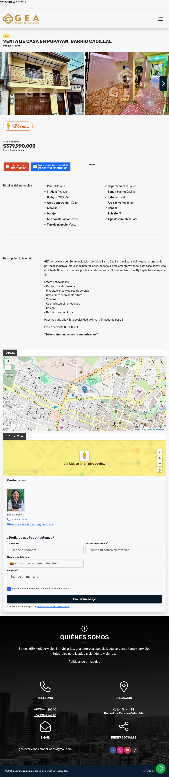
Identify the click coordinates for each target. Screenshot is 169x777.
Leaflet (137, 429)
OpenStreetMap (157, 429)
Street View (18, 126)
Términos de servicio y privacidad (53, 606)
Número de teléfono (19, 557)
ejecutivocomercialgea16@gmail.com (31, 524)
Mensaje (12, 570)
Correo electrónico (96, 543)
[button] (66, 111)
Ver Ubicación (74, 464)
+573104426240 (45, 709)
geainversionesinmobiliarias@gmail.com (45, 749)
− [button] (8, 367)
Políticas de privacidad (84, 661)
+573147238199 (19, 519)
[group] (42, 83)
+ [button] (8, 362)
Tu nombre (14, 543)
